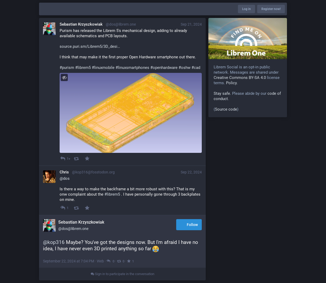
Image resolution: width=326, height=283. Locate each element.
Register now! (271, 9)
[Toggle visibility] (64, 77)
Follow (189, 225)
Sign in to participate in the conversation (122, 274)
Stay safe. (222, 93)
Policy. (232, 83)
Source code (226, 109)
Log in (246, 9)
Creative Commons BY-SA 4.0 (240, 77)
